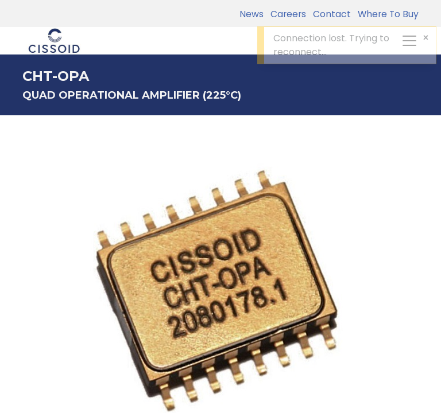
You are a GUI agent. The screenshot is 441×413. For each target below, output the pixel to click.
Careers (286, 14)
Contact (329, 14)
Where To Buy (386, 14)
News (251, 14)
